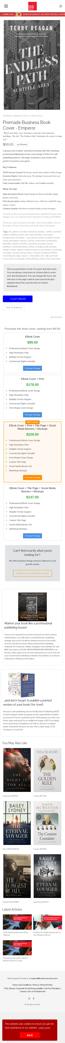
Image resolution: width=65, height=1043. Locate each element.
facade (13, 249)
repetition (7, 246)
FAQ (6, 988)
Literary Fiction (37, 116)
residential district (19, 246)
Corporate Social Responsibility (29, 988)
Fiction (25, 116)
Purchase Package (32, 368)
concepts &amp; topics (22, 252)
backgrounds (8, 237)
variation (20, 249)
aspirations (33, 243)
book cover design (17, 258)
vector (5, 240)
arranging (39, 246)
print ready (56, 258)
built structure (50, 246)
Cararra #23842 (40, 849)
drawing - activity (45, 231)
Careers (23, 991)
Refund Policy (46, 985)
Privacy (36, 985)
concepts (7, 252)
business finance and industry (38, 249)
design (6, 249)
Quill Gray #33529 (41, 902)
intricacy (23, 240)
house (50, 243)
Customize (17, 298)
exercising (7, 255)
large (18, 255)
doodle (57, 237)
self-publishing (32, 258)
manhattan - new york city (26, 237)
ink (14, 255)
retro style (29, 234)
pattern (15, 231)
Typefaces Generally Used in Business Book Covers (15, 959)
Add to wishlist (14, 308)
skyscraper (48, 234)
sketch (41, 237)
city (9, 231)
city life (31, 240)
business (42, 243)
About (12, 988)
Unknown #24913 (10, 796)
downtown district (49, 252)
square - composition (30, 255)
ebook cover (45, 258)
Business (17, 116)
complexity (57, 249)
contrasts (37, 252)
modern (23, 243)
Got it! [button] (30, 1035)
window (16, 243)
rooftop (31, 246)
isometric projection (28, 231)
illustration (7, 243)
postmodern (40, 240)
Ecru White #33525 (11, 849)
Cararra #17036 (40, 796)
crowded (49, 237)
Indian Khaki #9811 (11, 902)
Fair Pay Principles (52, 988)
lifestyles (38, 234)
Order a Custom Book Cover (32, 573)
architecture (52, 240)
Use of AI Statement (36, 991)
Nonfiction (7, 116)
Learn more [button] (44, 1028)
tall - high (45, 255)
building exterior (17, 234)
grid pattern (14, 240)
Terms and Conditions (21, 985)
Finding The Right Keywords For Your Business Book (47, 933)
